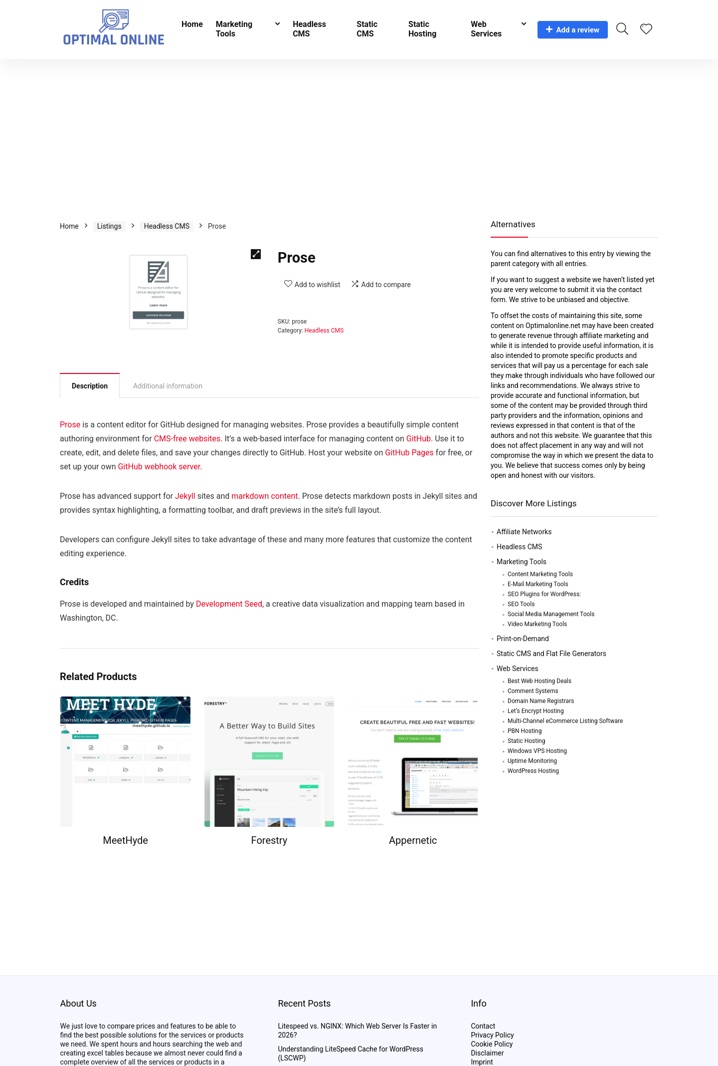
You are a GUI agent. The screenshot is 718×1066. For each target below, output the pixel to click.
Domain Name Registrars (541, 701)
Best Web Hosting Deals (539, 681)
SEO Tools (521, 604)
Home (192, 24)
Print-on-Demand (523, 639)
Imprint (482, 1062)
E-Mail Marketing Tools (538, 584)
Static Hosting (422, 28)
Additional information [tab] (167, 386)
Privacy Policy (492, 1035)
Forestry (269, 840)
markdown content (264, 496)
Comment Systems (533, 691)
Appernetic (413, 840)
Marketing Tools (234, 28)
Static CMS (367, 28)
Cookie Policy (492, 1044)
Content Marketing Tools (540, 574)
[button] (256, 254)
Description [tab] (90, 386)
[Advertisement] (359, 134)
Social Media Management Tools (551, 614)
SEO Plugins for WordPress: (544, 594)
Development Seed (229, 604)
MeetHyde (125, 840)
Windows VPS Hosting (537, 750)
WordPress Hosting (533, 770)
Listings (109, 226)
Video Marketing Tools (537, 624)
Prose (70, 424)
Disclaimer (487, 1053)
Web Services (486, 28)
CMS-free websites (187, 438)
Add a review (573, 29)
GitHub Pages (409, 452)
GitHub (418, 438)
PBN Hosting (524, 730)
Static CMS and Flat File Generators (551, 654)
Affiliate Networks (524, 532)
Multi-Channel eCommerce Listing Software (565, 720)
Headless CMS (309, 28)
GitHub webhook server (159, 466)
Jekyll (185, 496)
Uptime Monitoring (532, 760)
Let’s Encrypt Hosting (536, 711)
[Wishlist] (646, 30)
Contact (483, 1026)
